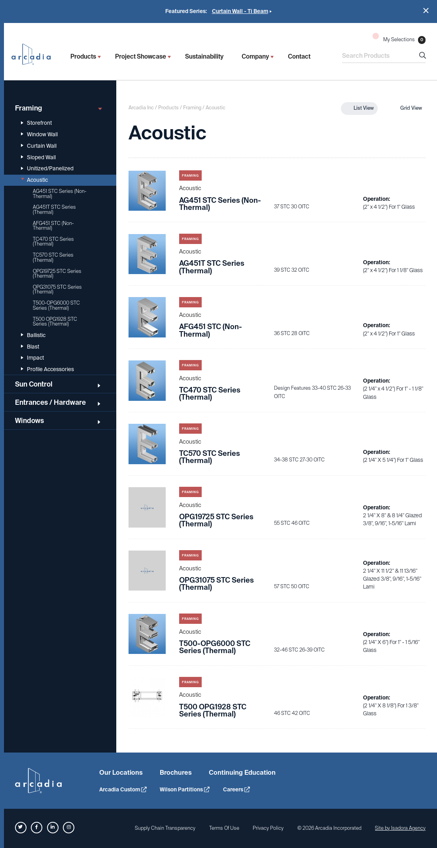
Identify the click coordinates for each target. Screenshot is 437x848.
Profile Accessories (47, 369)
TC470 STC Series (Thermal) (53, 241)
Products (83, 57)
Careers (236, 789)
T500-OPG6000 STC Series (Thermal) (56, 305)
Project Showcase (140, 57)
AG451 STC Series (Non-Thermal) (60, 193)
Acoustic (34, 180)
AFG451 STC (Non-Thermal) (53, 225)
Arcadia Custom (122, 789)
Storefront (36, 123)
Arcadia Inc (34, 54)
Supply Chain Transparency (165, 828)
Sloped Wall (38, 157)
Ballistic (33, 335)
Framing (58, 108)
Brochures (176, 772)
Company (255, 57)
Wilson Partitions (184, 789)
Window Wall (39, 134)
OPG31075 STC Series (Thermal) (57, 289)
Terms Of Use (224, 828)
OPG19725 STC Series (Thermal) (57, 273)
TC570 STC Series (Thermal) (53, 257)
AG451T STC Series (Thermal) (54, 209)
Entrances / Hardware (58, 402)
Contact (299, 57)
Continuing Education (242, 772)
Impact (32, 357)
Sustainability (204, 57)
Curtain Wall (39, 146)
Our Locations (121, 772)
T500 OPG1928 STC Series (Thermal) (55, 321)
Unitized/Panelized (47, 168)
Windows (58, 420)
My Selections (399, 38)
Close (426, 10)
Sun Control (58, 384)
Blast (30, 346)
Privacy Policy (268, 828)
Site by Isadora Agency (400, 828)
